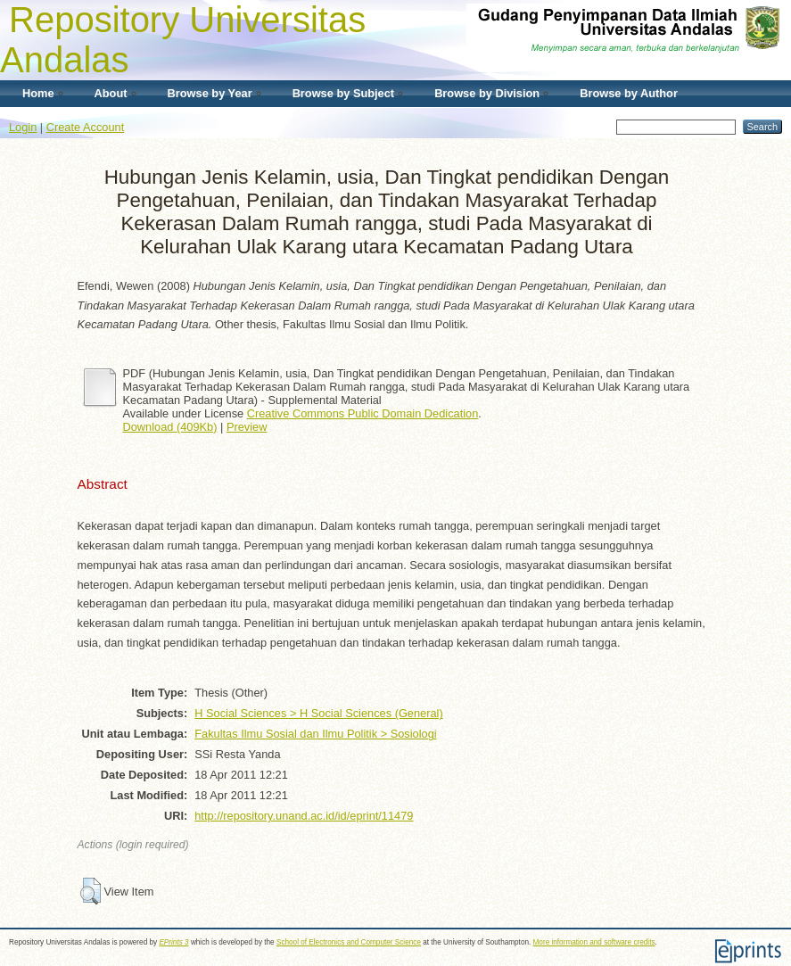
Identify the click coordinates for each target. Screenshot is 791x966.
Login (23, 127)
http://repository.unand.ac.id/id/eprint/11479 (303, 815)
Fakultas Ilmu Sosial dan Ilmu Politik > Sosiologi (315, 733)
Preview (247, 426)
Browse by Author (629, 93)
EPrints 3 (173, 942)
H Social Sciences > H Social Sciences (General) (318, 713)
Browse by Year (210, 93)
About (111, 93)
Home (38, 93)
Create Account (85, 127)
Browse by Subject (344, 93)
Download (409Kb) (170, 426)
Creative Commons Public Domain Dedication (363, 413)
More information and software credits (594, 942)
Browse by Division (487, 93)
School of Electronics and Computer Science (348, 942)
